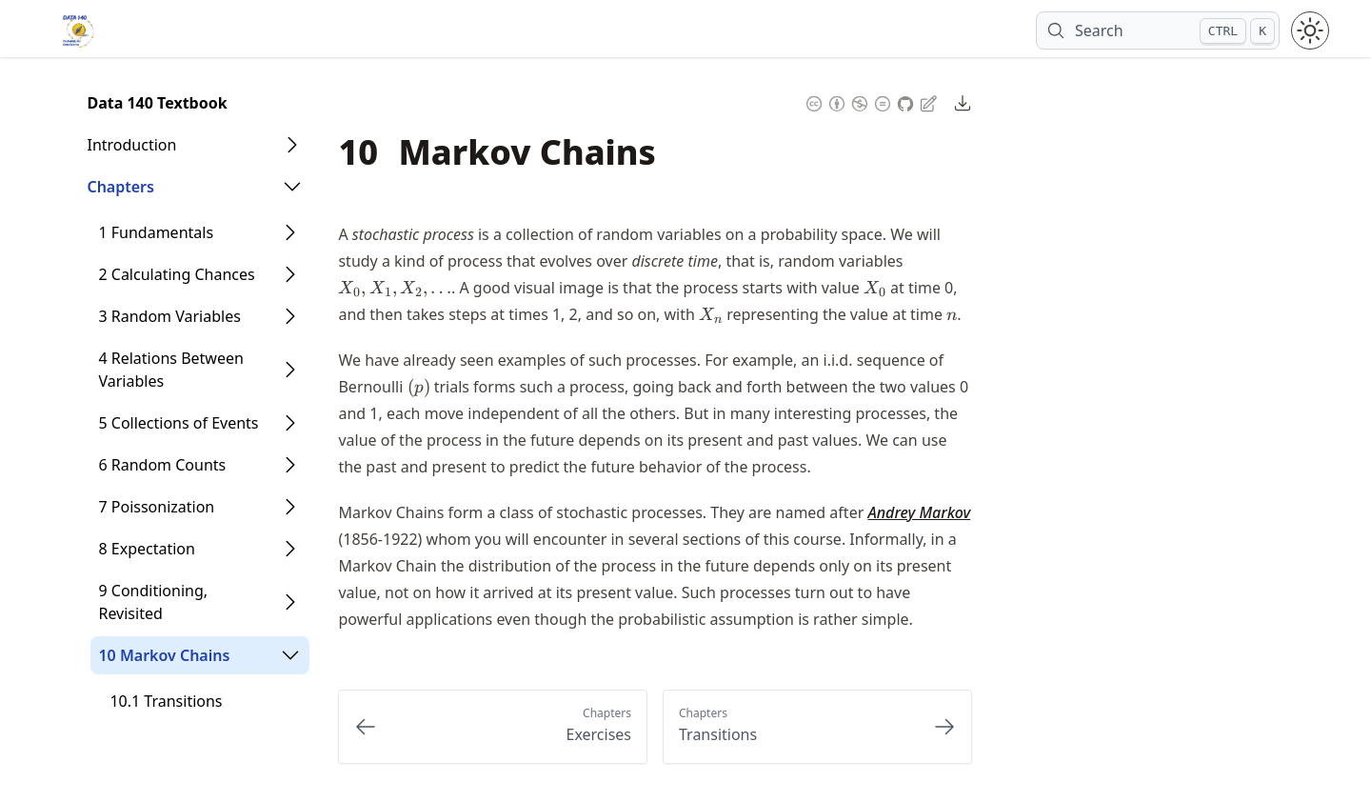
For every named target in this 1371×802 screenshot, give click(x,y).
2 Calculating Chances (176, 274)
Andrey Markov (918, 512)
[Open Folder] (292, 144)
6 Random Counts (162, 464)
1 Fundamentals (155, 232)
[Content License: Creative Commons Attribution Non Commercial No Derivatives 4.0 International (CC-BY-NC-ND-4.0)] (848, 101)
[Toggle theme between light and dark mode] (1310, 30)
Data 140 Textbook (157, 102)
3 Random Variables (169, 316)
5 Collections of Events (178, 422)
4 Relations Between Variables (170, 369)
